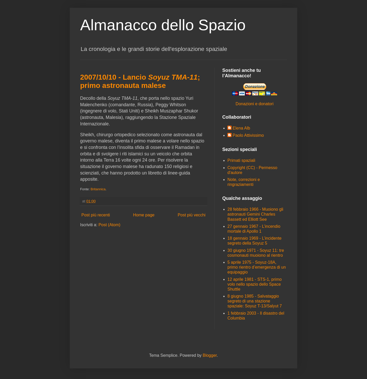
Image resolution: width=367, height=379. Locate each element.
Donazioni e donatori (255, 104)
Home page (144, 215)
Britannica (97, 189)
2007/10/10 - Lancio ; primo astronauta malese (140, 81)
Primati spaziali (241, 160)
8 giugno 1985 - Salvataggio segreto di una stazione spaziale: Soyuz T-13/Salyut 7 (254, 301)
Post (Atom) (109, 225)
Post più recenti (95, 215)
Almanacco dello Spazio (163, 25)
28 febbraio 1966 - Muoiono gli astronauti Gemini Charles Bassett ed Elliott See (255, 214)
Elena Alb (241, 128)
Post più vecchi (191, 215)
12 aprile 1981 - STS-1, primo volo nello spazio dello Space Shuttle (254, 284)
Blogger (210, 355)
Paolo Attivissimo (248, 135)
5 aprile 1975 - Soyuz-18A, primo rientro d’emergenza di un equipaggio (256, 267)
